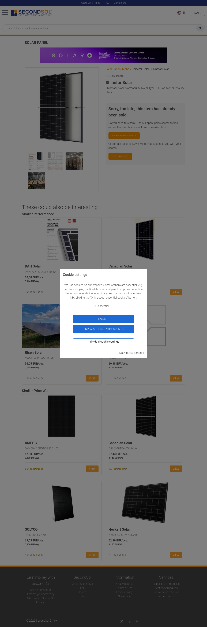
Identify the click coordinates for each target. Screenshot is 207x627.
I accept (103, 318)
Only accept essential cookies (103, 328)
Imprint (139, 351)
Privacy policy (125, 351)
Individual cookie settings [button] (103, 340)
